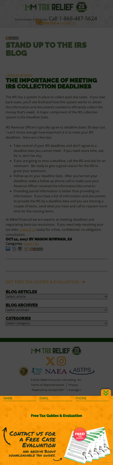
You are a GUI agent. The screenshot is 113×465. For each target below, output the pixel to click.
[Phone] (92, 398)
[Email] (56, 398)
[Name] (19, 398)
